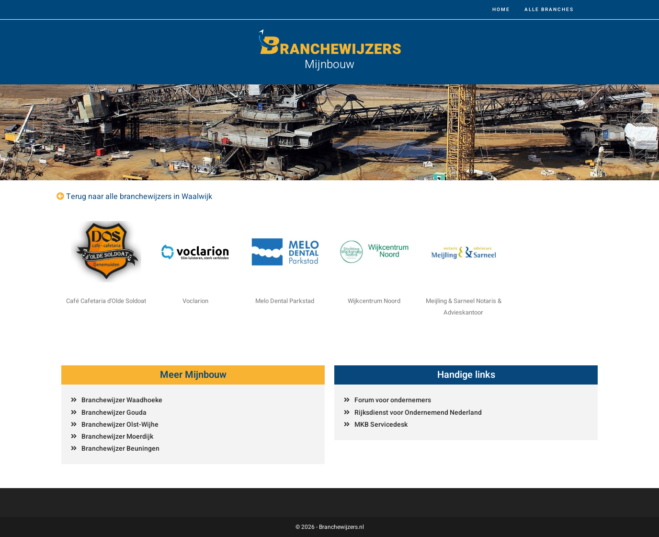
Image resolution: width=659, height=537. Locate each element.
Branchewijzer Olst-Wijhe (120, 425)
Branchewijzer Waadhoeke (121, 400)
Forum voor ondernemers (392, 400)
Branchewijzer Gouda (114, 413)
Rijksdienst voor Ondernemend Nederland (418, 413)
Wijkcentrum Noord (374, 300)
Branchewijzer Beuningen (120, 449)
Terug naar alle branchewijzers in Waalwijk (139, 196)
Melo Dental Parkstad (284, 300)
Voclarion (195, 300)
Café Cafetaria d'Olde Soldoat (106, 300)
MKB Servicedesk (381, 425)
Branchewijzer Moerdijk (117, 437)
